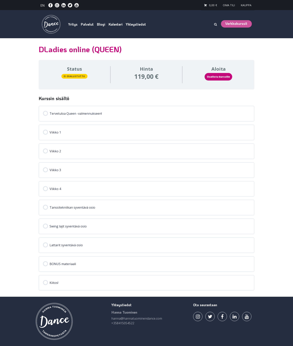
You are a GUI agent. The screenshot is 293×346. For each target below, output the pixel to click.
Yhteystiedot (136, 24)
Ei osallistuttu (74, 76)
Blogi (101, 24)
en (42, 5)
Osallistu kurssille (218, 76)
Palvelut (87, 24)
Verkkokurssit (236, 23)
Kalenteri (115, 24)
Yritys (73, 24)
